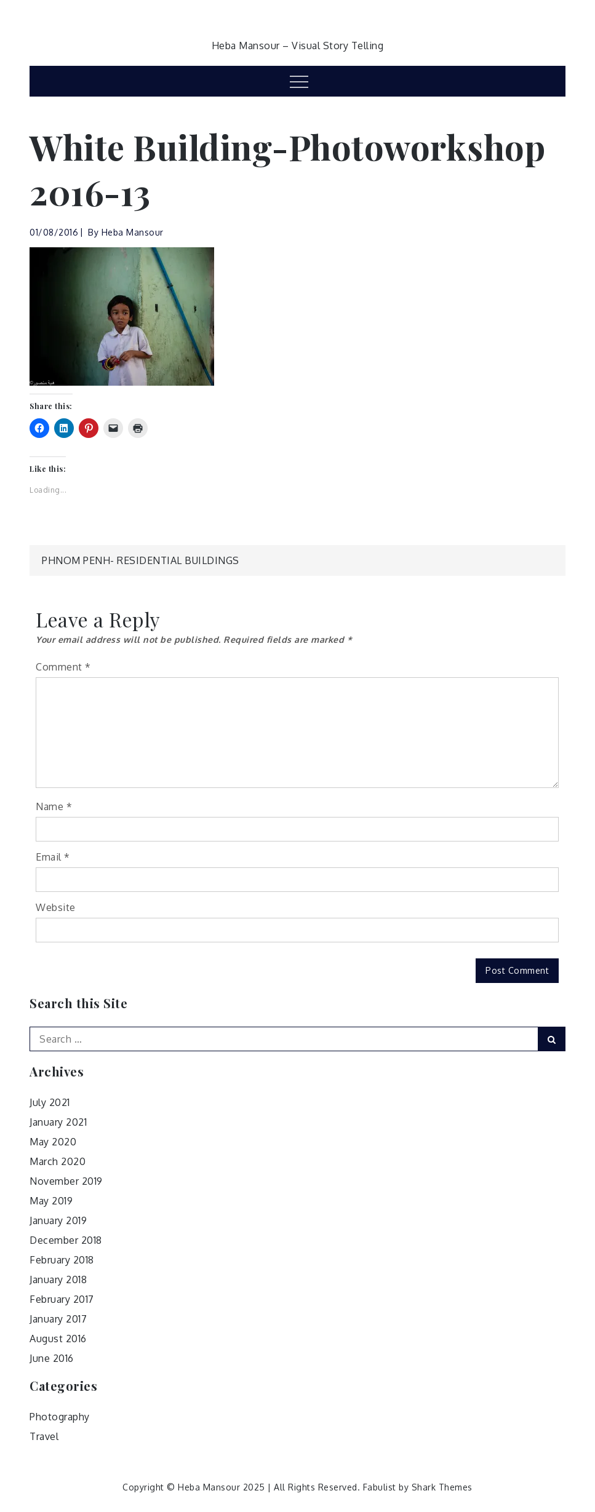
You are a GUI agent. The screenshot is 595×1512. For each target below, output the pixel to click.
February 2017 (62, 1299)
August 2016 (58, 1338)
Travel (44, 1436)
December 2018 (66, 1240)
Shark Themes (442, 1487)
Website (56, 907)
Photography (60, 1417)
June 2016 (52, 1358)
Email (53, 857)
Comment (63, 667)
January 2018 (58, 1279)
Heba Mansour (133, 232)
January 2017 (58, 1319)
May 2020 (53, 1142)
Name (54, 806)
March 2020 (58, 1161)
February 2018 (62, 1260)
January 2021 (58, 1122)
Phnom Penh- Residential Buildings (140, 560)
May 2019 (51, 1201)
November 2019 (66, 1181)
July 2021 (50, 1102)
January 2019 (58, 1220)
